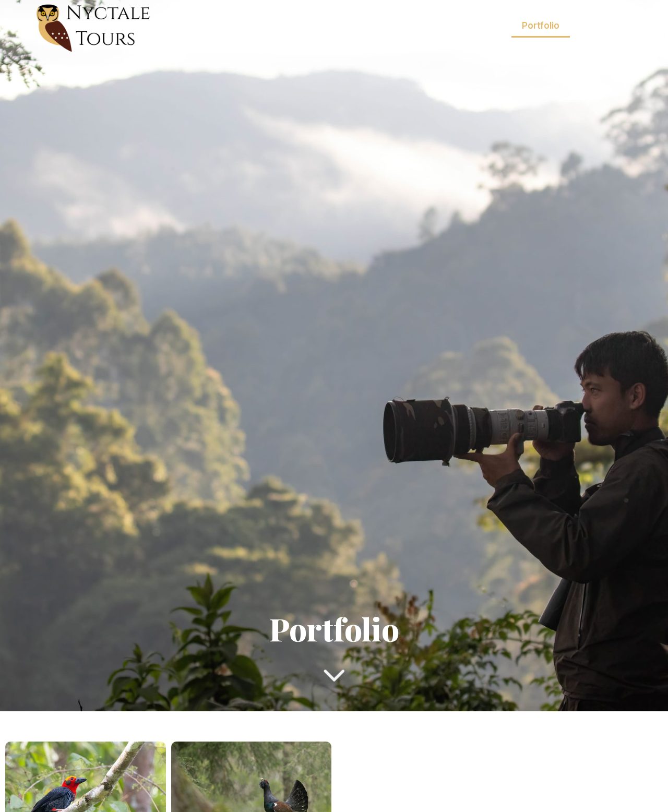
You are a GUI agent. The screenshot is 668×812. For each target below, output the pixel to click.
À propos (600, 25)
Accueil (296, 25)
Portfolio (540, 25)
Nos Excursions (462, 25)
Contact (603, 49)
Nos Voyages (367, 25)
